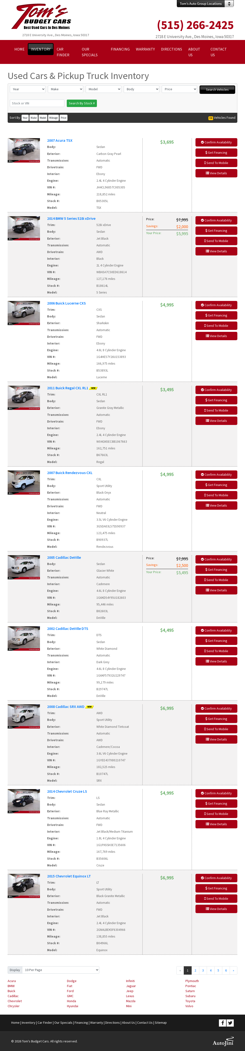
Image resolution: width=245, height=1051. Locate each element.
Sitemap (161, 1022)
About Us (128, 1022)
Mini (129, 1006)
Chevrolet (15, 1001)
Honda (71, 1001)
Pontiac (190, 986)
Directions (112, 1022)
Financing (81, 1022)
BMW (11, 986)
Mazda (130, 1001)
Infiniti (130, 981)
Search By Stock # (82, 103)
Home (15, 1022)
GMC (70, 996)
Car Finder (45, 1022)
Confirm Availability (216, 142)
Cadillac (13, 996)
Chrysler (14, 1006)
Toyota (190, 1001)
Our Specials (63, 1022)
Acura (12, 981)
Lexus (130, 996)
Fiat (69, 986)
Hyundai (72, 1006)
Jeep (130, 991)
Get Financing (216, 152)
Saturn (190, 991)
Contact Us (145, 1022)
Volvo (189, 1006)
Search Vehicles (217, 89)
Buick (11, 991)
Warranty (96, 1022)
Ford (70, 991)
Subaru (190, 996)
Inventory (28, 1022)
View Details (216, 173)
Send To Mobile (216, 163)
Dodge (72, 981)
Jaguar (131, 986)
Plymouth (192, 981)
